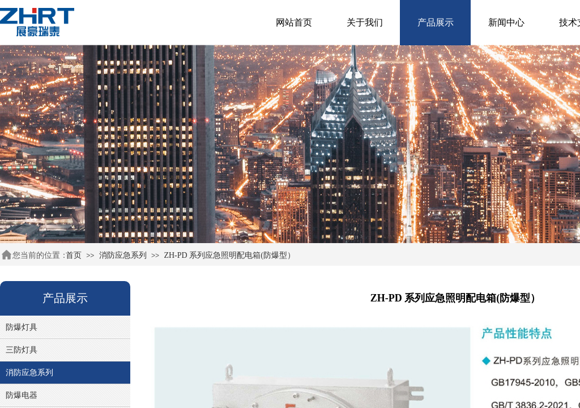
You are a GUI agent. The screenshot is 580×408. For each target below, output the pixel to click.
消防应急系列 (123, 255)
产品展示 (435, 22)
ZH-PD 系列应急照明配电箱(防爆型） (229, 255)
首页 (74, 255)
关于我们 (365, 22)
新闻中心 (506, 22)
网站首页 (294, 22)
